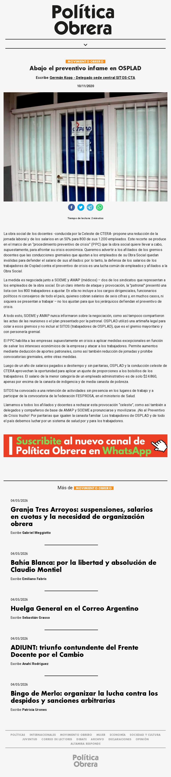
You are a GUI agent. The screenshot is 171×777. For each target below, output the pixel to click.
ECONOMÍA (118, 735)
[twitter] (80, 208)
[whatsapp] (99, 208)
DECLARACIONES (119, 739)
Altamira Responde (85, 744)
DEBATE (81, 739)
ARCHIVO (97, 739)
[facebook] (71, 208)
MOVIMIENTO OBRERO (85, 61)
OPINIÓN (142, 739)
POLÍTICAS (17, 735)
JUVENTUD (29, 739)
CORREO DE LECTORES (56, 739)
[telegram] (90, 208)
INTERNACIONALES (43, 735)
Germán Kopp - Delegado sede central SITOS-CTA (92, 78)
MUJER (101, 735)
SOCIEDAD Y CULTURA (145, 735)
